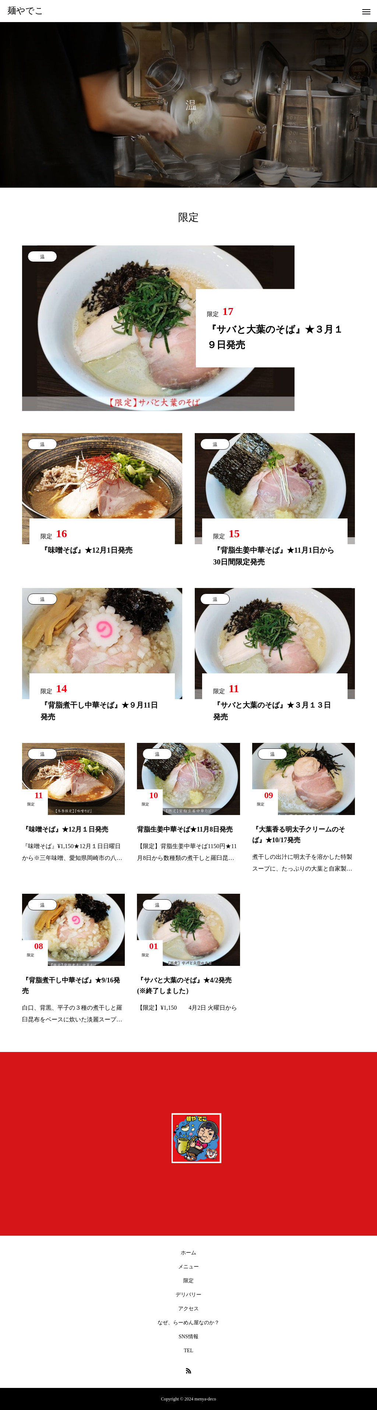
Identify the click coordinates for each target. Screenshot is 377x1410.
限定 (188, 1280)
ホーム (188, 1252)
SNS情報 (188, 1336)
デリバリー (188, 1294)
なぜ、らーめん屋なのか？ (188, 1322)
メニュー (188, 1266)
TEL (188, 1350)
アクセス (188, 1308)
